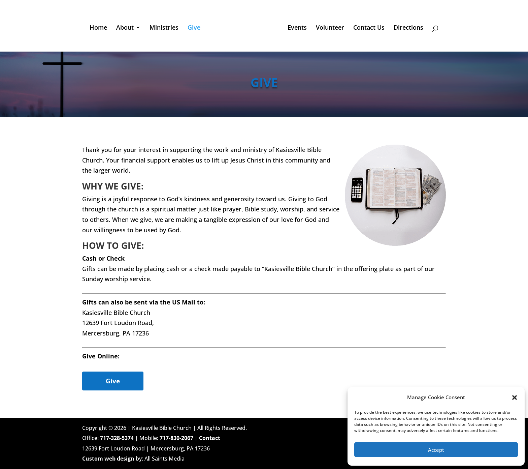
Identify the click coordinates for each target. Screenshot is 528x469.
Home (98, 28)
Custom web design (108, 458)
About (125, 28)
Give (194, 28)
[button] (514, 397)
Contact (209, 438)
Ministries (164, 28)
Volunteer (330, 28)
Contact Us (369, 28)
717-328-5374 (117, 438)
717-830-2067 (176, 438)
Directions (408, 28)
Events (297, 28)
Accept (436, 449)
